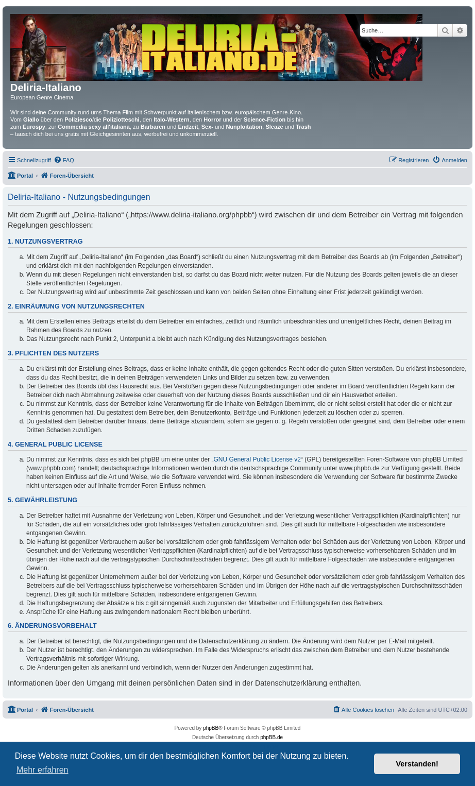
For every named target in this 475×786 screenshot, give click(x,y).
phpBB (210, 728)
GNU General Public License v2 (257, 459)
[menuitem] (64, 160)
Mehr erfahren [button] (42, 769)
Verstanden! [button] (417, 764)
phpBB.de (271, 737)
